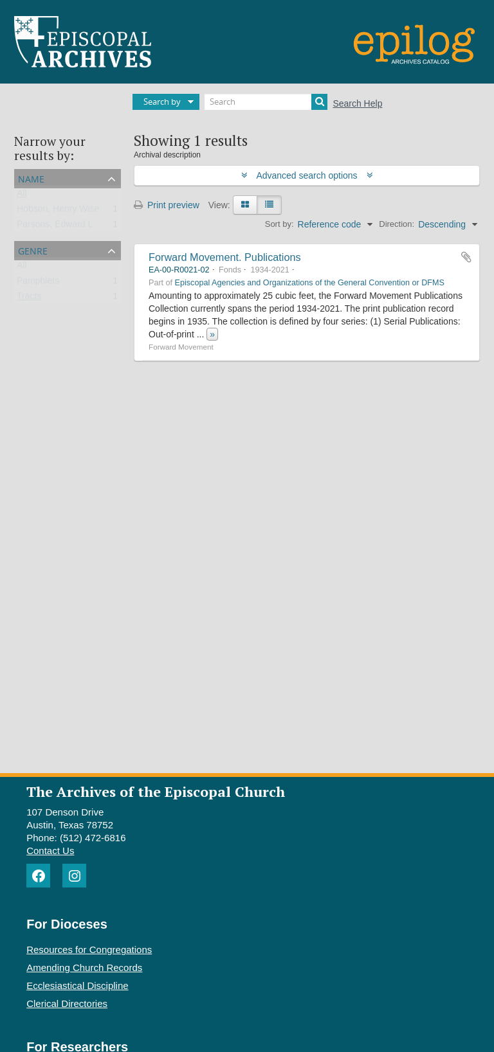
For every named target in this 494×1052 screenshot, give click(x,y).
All (22, 196)
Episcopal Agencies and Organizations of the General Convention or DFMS (309, 282)
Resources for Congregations (89, 949)
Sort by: (279, 224)
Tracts (29, 299)
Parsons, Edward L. (56, 227)
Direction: (396, 224)
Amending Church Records (84, 967)
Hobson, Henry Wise (58, 211)
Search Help (357, 103)
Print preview (166, 205)
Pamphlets (38, 283)
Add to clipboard (466, 257)
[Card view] (245, 205)
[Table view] (269, 205)
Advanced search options (307, 175)
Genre (33, 249)
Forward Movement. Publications (225, 257)
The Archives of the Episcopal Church (155, 791)
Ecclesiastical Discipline (77, 985)
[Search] (266, 102)
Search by (162, 101)
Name (31, 177)
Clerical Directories (66, 1003)
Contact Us (50, 850)
